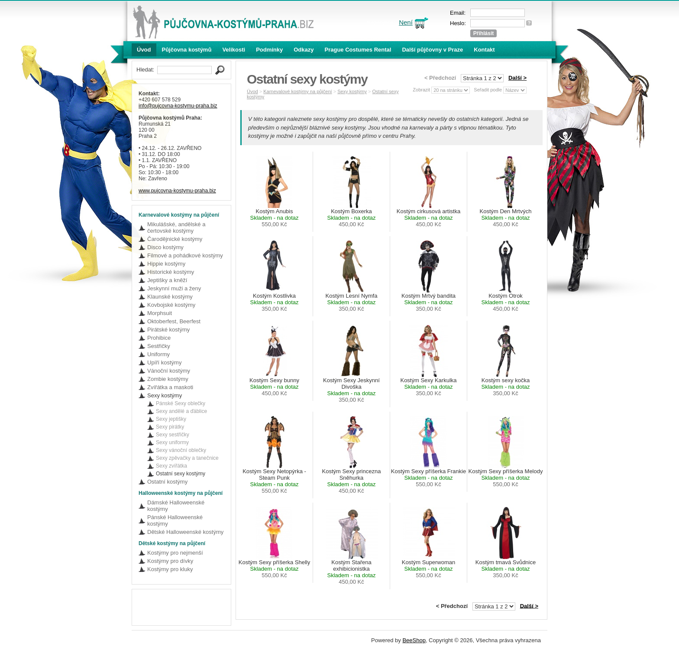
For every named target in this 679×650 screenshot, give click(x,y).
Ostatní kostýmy (167, 481)
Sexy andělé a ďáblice (181, 411)
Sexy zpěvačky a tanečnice (187, 458)
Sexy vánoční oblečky (181, 450)
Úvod (144, 49)
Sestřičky (158, 346)
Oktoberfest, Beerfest (173, 321)
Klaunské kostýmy (170, 296)
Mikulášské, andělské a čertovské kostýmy (176, 227)
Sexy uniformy (172, 442)
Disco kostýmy (165, 247)
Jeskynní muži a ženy (174, 288)
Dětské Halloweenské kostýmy (185, 532)
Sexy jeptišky (171, 419)
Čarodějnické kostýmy (174, 239)
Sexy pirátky (170, 427)
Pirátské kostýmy (168, 329)
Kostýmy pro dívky (170, 561)
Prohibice (159, 338)
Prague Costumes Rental (358, 49)
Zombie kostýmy (167, 379)
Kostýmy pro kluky (170, 569)
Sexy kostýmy (164, 395)
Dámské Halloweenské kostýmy (175, 505)
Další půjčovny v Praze (432, 49)
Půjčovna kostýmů (187, 49)
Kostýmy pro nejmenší (175, 552)
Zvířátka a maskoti (170, 387)
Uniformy (158, 354)
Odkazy (304, 49)
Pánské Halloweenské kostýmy (175, 520)
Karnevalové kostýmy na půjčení (297, 91)
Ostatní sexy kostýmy (180, 474)
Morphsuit (159, 313)
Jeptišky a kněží (167, 280)
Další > (517, 78)
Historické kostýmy (170, 272)
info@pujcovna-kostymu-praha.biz (178, 106)
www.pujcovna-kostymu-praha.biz (177, 191)
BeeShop (414, 640)
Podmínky (269, 49)
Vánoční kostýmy (168, 370)
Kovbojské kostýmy (171, 305)
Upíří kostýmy (164, 362)
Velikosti (233, 49)
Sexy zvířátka (171, 466)
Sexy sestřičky (172, 435)
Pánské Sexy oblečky (180, 403)
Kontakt (484, 49)
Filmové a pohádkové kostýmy (185, 255)
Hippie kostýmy (166, 263)
